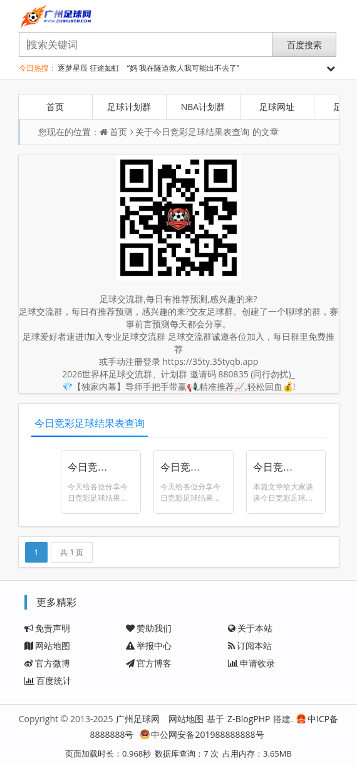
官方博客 (149, 663)
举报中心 (149, 645)
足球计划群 (129, 107)
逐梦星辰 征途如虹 (89, 68)
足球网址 (276, 107)
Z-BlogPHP (248, 719)
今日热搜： (37, 68)
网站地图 (47, 645)
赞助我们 (149, 628)
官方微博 (47, 663)
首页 (55, 107)
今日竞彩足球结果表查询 (201, 132)
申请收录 (251, 663)
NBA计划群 (203, 107)
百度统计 (47, 681)
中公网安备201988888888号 (202, 734)
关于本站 (250, 628)
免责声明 (47, 628)
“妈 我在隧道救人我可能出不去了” (183, 68)
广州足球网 (138, 719)
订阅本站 (250, 645)
